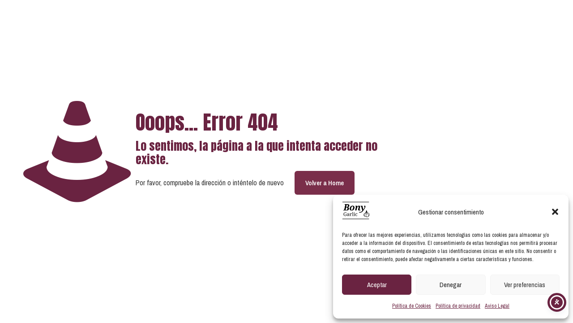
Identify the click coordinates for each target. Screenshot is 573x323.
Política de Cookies (411, 306)
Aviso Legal (497, 306)
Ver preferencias (524, 284)
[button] (555, 211)
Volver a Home (324, 183)
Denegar (451, 284)
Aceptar (377, 284)
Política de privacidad (458, 306)
